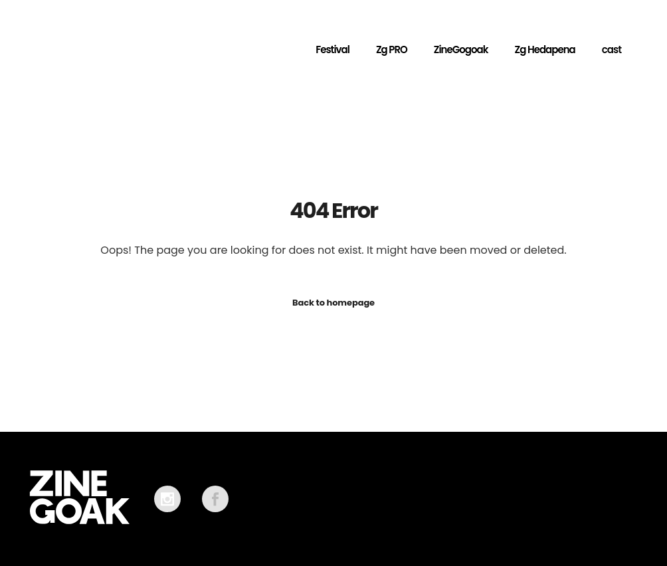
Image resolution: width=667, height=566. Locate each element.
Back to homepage (333, 302)
